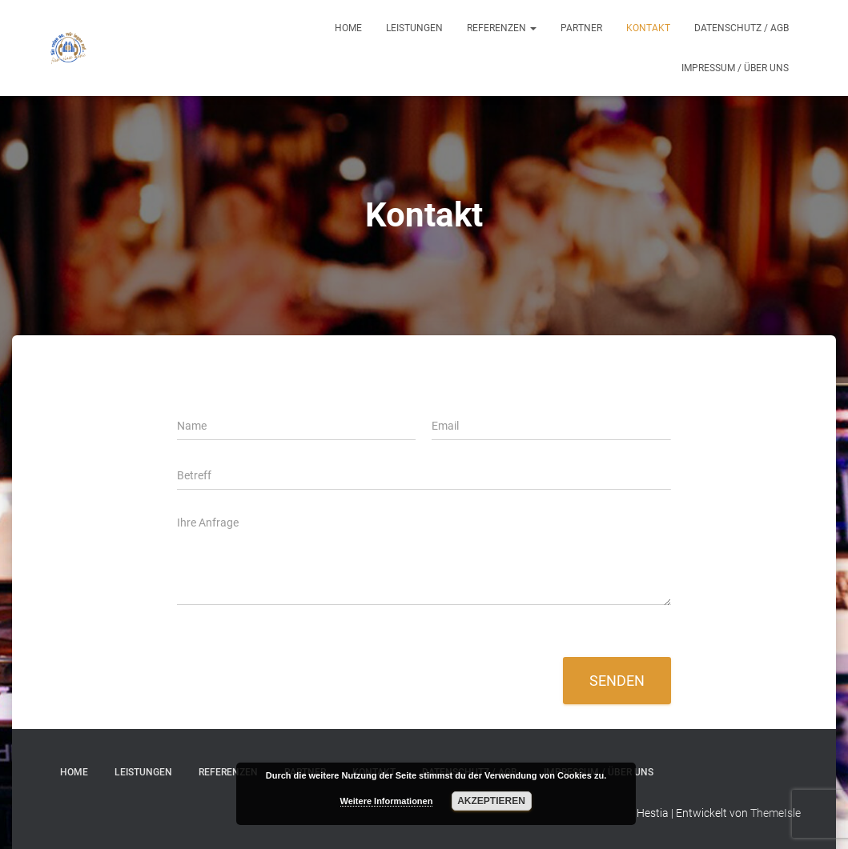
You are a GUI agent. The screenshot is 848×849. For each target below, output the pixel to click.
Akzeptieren (491, 801)
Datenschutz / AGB (741, 28)
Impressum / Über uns (735, 68)
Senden (617, 680)
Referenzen (502, 28)
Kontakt (648, 28)
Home (348, 28)
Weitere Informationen (386, 801)
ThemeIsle (775, 813)
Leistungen (414, 28)
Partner (581, 28)
